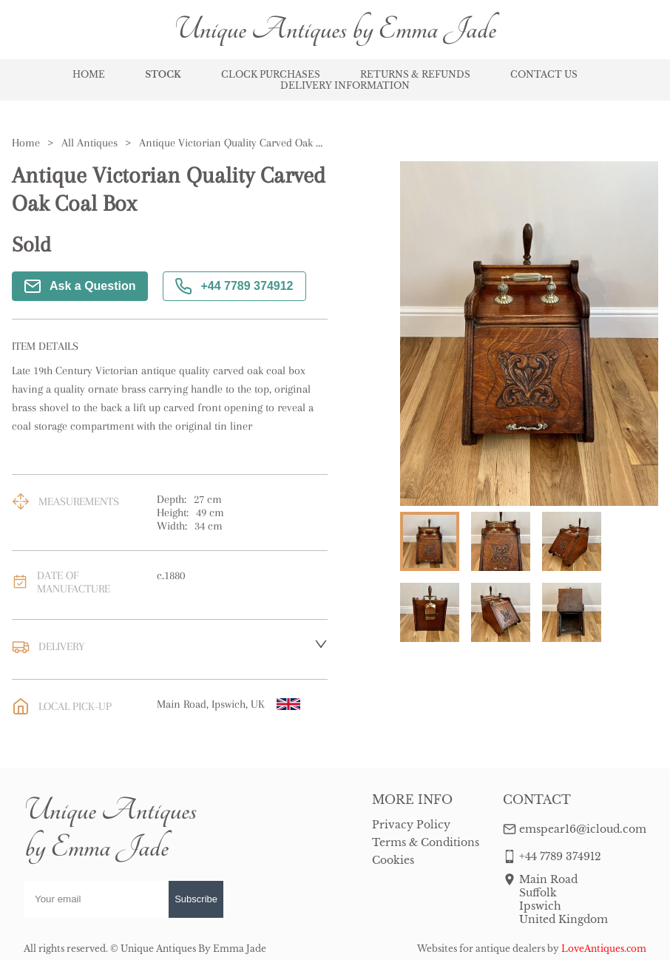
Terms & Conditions (425, 842)
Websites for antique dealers (481, 948)
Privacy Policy (411, 824)
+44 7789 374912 (234, 286)
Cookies (393, 860)
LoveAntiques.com (603, 948)
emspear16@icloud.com (582, 829)
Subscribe (196, 899)
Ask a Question (79, 286)
